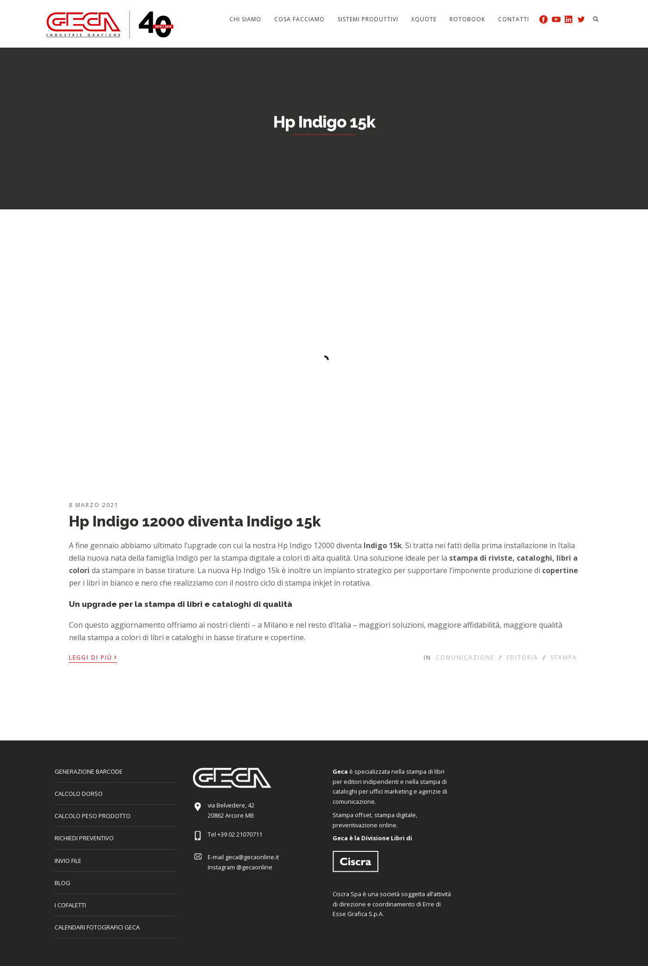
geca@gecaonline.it (252, 857)
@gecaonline (254, 867)
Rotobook (467, 19)
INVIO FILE (68, 860)
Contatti (513, 19)
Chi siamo (245, 19)
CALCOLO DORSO (79, 793)
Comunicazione (465, 657)
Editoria (522, 657)
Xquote (424, 19)
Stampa (563, 657)
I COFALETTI (70, 905)
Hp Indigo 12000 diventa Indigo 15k (195, 521)
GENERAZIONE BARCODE (89, 771)
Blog (62, 883)
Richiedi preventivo (84, 838)
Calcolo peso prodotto (92, 816)
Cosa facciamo (299, 19)
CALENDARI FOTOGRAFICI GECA (97, 927)
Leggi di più (93, 657)
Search (595, 18)
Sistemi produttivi (368, 19)
